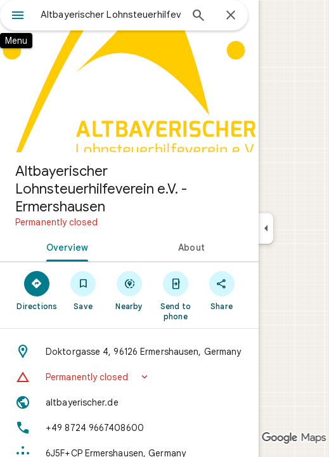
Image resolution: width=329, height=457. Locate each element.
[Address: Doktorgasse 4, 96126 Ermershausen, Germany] (129, 351)
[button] (129, 377)
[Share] (221, 290)
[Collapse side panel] (266, 228)
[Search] (198, 16)
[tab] (65, 246)
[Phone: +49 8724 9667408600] (129, 427)
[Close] (231, 16)
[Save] (83, 290)
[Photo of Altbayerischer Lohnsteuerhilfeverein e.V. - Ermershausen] (129, 76)
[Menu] (17, 16)
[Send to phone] (175, 295)
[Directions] (37, 290)
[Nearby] (129, 290)
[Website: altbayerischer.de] (129, 402)
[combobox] (111, 14)
